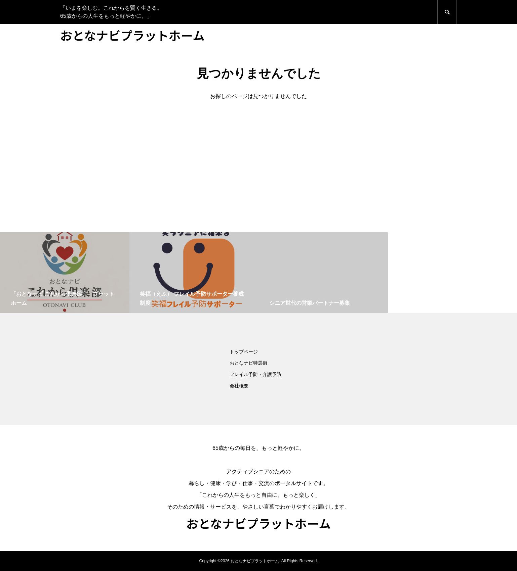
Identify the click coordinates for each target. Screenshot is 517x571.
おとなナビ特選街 (248, 363)
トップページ (244, 351)
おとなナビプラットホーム (132, 35)
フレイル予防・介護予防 (255, 374)
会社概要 (239, 385)
